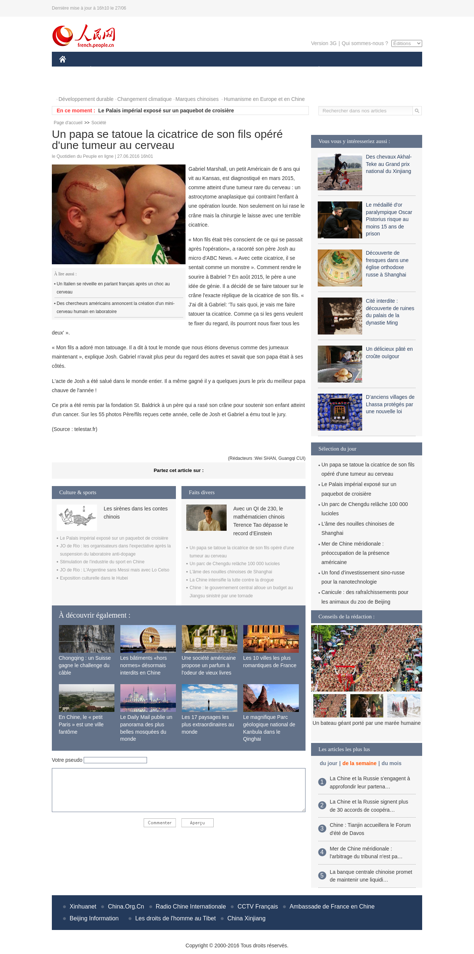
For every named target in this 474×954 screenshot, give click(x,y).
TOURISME (376, 70)
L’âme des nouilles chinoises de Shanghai (231, 571)
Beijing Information (94, 918)
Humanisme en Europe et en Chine (264, 99)
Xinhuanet (83, 906)
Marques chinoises (197, 99)
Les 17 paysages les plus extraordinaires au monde (208, 724)
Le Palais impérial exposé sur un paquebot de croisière (166, 110)
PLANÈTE (315, 70)
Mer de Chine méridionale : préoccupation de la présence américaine (355, 553)
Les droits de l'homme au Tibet (175, 918)
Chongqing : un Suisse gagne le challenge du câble (85, 665)
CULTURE (234, 70)
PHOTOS (74, 84)
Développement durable (86, 99)
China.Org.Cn (126, 906)
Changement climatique (144, 99)
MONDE (138, 70)
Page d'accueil (68, 122)
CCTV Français (257, 906)
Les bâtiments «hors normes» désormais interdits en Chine (143, 665)
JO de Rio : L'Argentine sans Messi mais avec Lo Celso (114, 570)
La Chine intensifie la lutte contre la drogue (232, 580)
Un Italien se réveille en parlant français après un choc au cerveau (113, 288)
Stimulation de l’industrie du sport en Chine (102, 561)
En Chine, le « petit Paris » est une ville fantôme (81, 724)
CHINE (72, 70)
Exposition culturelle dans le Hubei (94, 578)
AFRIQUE (169, 70)
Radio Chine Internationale (191, 906)
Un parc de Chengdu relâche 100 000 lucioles (235, 563)
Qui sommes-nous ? (365, 43)
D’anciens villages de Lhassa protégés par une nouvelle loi (390, 404)
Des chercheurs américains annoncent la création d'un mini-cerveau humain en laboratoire (115, 307)
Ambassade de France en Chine (332, 906)
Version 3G (324, 43)
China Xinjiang (246, 918)
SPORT (345, 70)
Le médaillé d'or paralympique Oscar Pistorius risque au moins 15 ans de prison (389, 219)
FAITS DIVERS (275, 70)
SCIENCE (201, 70)
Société (98, 122)
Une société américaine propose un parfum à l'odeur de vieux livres (209, 665)
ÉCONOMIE (104, 70)
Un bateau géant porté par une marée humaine (367, 723)
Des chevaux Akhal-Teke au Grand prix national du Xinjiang (389, 164)
